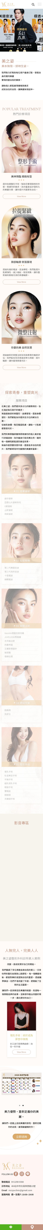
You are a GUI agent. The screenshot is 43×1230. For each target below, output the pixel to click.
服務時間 (6, 1194)
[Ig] (21, 1174)
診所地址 (6, 1185)
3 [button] (24, 48)
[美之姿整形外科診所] (8, 4)
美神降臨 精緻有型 (21, 176)
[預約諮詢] (27, 1174)
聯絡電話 (6, 1181)
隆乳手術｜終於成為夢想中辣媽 (21, 1037)
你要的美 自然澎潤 (21, 347)
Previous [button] (5, 1030)
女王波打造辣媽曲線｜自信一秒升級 (21, 1045)
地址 (32, 1227)
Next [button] (38, 1030)
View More (21, 196)
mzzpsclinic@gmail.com (20, 1190)
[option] (21, 1029)
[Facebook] (16, 1174)
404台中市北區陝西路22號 (23, 1185)
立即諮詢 (21, 1137)
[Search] (33, 4)
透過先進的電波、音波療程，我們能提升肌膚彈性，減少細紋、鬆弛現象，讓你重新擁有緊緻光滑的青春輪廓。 (21, 272)
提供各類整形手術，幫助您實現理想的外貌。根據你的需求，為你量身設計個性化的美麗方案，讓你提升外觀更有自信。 (21, 186)
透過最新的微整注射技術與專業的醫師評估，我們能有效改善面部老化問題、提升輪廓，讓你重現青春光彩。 (21, 358)
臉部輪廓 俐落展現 (21, 262)
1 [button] (17, 48)
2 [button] (21, 48)
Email (4, 1190)
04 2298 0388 (17, 1181)
